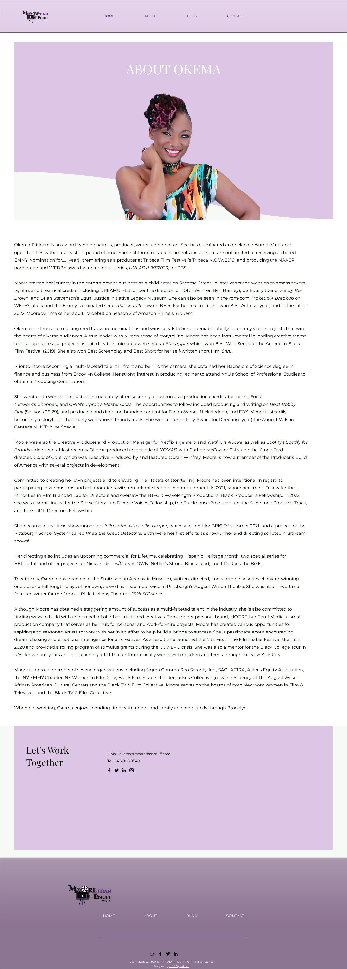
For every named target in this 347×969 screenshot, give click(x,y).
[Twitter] (117, 770)
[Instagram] (132, 770)
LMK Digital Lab (179, 966)
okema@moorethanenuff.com (144, 754)
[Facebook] (109, 770)
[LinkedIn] (124, 770)
